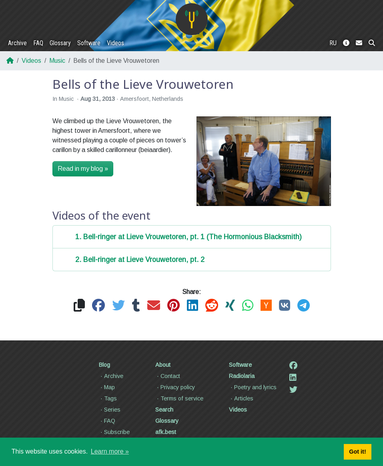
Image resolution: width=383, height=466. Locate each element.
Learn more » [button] (110, 451)
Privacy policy (175, 387)
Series (109, 409)
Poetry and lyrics (253, 387)
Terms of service (179, 398)
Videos (115, 43)
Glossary (60, 43)
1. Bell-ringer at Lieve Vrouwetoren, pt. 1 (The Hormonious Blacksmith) (188, 237)
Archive (17, 43)
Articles (241, 398)
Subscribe (114, 432)
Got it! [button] (357, 451)
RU (333, 43)
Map (107, 387)
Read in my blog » (83, 168)
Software (88, 43)
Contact (167, 376)
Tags (108, 398)
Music (57, 60)
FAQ (38, 43)
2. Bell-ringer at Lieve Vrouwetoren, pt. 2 (140, 260)
